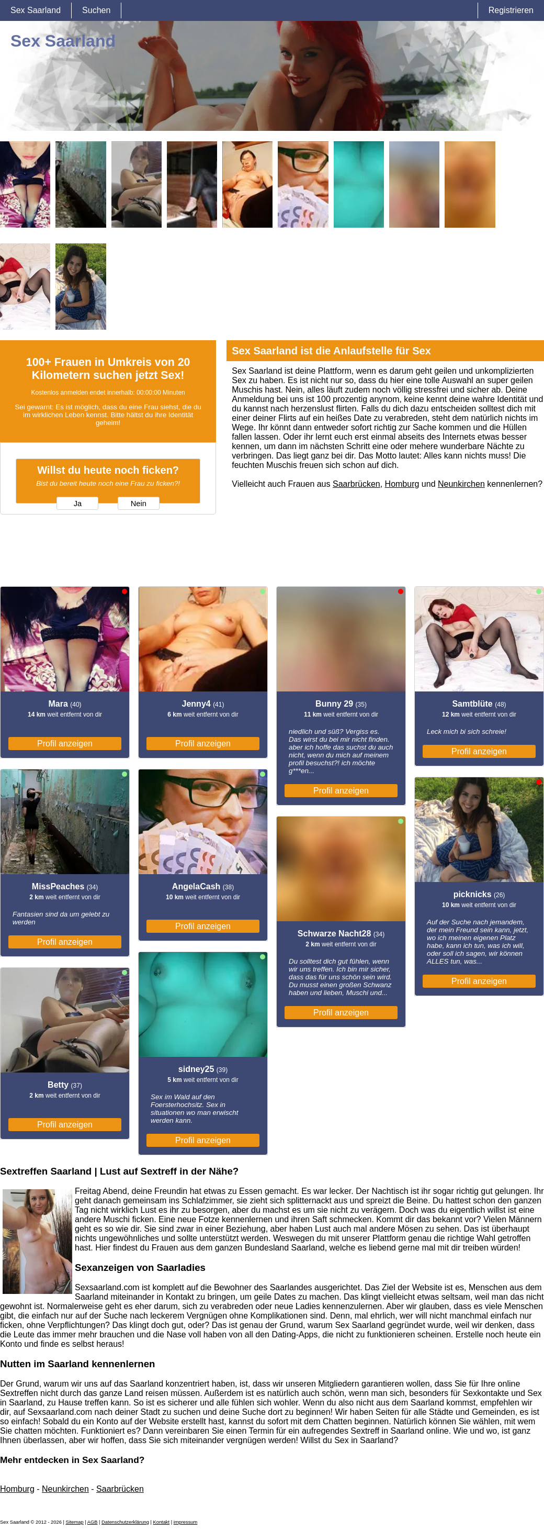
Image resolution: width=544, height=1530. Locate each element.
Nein (138, 503)
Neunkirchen (461, 483)
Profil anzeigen (65, 743)
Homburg (402, 483)
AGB (92, 1522)
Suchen (96, 10)
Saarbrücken (356, 483)
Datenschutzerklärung (125, 1522)
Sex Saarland (35, 10)
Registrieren (511, 10)
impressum (186, 1522)
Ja (78, 503)
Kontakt (161, 1522)
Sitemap (74, 1522)
